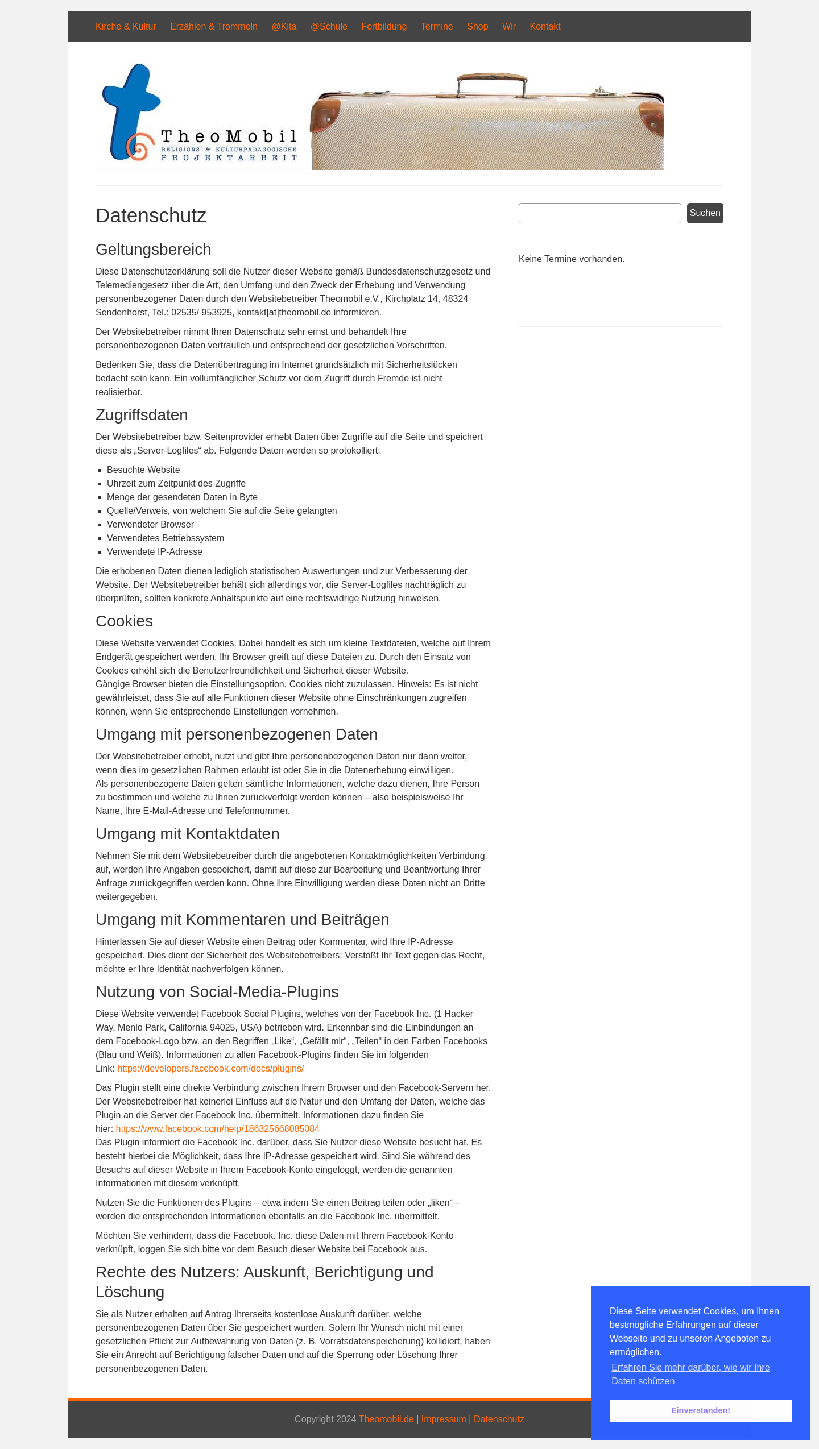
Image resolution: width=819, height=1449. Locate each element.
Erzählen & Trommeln (214, 26)
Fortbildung (384, 26)
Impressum (443, 1419)
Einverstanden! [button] (700, 1410)
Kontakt (545, 26)
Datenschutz (499, 1419)
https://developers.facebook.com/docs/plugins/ (210, 1068)
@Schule (329, 26)
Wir (509, 26)
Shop (477, 26)
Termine (437, 26)
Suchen (705, 213)
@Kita (283, 26)
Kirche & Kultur (126, 26)
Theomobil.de (386, 1419)
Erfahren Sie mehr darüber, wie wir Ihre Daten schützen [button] (690, 1374)
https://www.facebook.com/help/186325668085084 (218, 1129)
